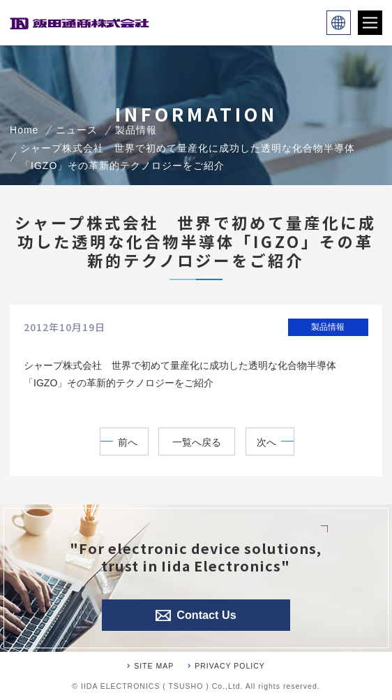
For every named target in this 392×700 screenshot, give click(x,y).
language (338, 22)
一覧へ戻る (196, 442)
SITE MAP (154, 666)
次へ (266, 442)
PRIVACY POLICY (230, 666)
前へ (127, 442)
